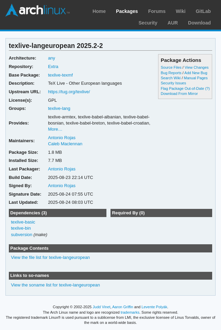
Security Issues (173, 83)
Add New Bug (195, 73)
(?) (207, 88)
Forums (157, 11)
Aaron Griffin (122, 307)
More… (55, 129)
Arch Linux (37, 10)
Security (148, 23)
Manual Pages (195, 78)
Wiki (181, 11)
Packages (127, 11)
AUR (173, 23)
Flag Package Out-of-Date (182, 88)
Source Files (171, 67)
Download (199, 23)
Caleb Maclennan (65, 143)
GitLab (203, 11)
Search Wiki (171, 78)
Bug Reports (171, 73)
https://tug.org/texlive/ (69, 91)
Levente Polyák (154, 307)
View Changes (197, 67)
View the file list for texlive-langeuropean (50, 257)
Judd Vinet (102, 307)
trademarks (130, 312)
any (51, 58)
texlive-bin (21, 228)
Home (99, 11)
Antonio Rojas (61, 137)
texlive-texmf (60, 75)
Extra (53, 66)
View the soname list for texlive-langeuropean (55, 284)
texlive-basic (23, 222)
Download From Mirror (179, 94)
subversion (21, 234)
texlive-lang (59, 108)
